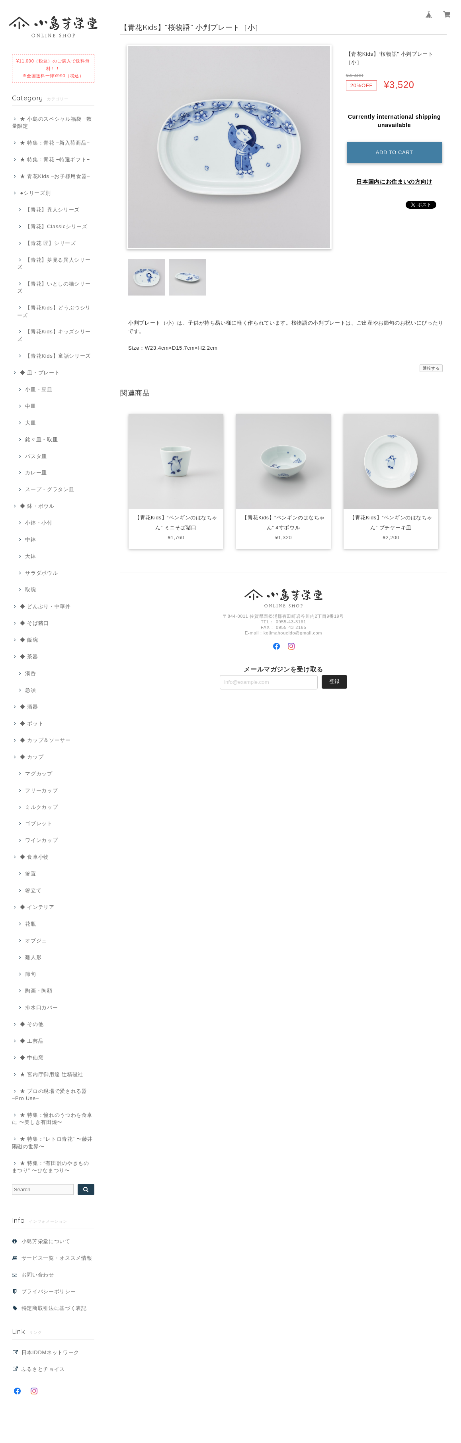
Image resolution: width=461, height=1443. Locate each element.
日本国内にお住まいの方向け (394, 181)
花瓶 (30, 924)
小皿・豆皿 (38, 389)
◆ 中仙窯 (31, 1058)
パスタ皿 (36, 456)
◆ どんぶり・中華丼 (45, 606)
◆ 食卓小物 (34, 857)
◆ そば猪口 (34, 623)
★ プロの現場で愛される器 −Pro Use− (49, 1094)
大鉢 (30, 556)
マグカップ (38, 774)
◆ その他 (31, 1024)
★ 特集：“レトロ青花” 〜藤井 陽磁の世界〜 (52, 1142)
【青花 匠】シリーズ (50, 243)
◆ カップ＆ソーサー (45, 740)
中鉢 (30, 539)
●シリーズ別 (35, 193)
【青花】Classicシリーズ (56, 226)
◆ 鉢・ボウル (37, 506)
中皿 (30, 406)
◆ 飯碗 (29, 640)
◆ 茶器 (29, 657)
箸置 (30, 874)
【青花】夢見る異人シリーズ (54, 263)
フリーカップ (41, 790)
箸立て (33, 890)
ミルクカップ (41, 807)
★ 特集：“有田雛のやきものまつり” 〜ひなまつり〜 (50, 1166)
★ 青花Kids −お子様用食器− (55, 176)
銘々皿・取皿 (41, 439)
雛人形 (33, 957)
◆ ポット (31, 723)
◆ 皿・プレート (40, 373)
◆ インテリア (37, 907)
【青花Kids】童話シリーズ (58, 356)
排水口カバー (41, 1007)
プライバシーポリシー (48, 1291)
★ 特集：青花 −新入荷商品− (55, 143)
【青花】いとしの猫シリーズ (54, 287)
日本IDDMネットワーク (50, 1352)
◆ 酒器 (29, 707)
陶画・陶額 (38, 991)
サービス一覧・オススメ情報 (56, 1258)
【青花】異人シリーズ (52, 210)
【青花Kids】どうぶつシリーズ (54, 311)
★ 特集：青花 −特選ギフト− (55, 160)
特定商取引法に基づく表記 (54, 1308)
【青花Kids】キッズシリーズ (54, 335)
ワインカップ (41, 840)
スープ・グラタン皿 (49, 489)
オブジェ (36, 941)
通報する (431, 368)
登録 (334, 683)
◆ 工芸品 (31, 1041)
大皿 (30, 423)
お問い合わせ (37, 1275)
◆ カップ (31, 757)
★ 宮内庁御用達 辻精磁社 (51, 1074)
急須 (30, 690)
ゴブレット (38, 823)
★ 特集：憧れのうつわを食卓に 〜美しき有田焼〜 (52, 1118)
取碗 (30, 590)
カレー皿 (36, 473)
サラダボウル (41, 573)
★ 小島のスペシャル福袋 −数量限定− (52, 122)
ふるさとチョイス (43, 1369)
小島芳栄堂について (45, 1241)
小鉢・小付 (38, 523)
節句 (30, 974)
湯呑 (30, 673)
